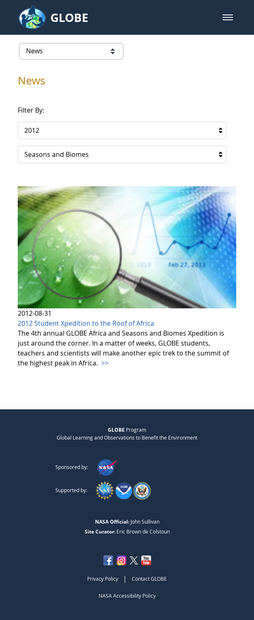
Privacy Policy (102, 578)
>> (104, 363)
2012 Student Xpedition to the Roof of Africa (86, 323)
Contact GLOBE (149, 578)
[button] (227, 17)
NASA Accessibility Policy (127, 595)
